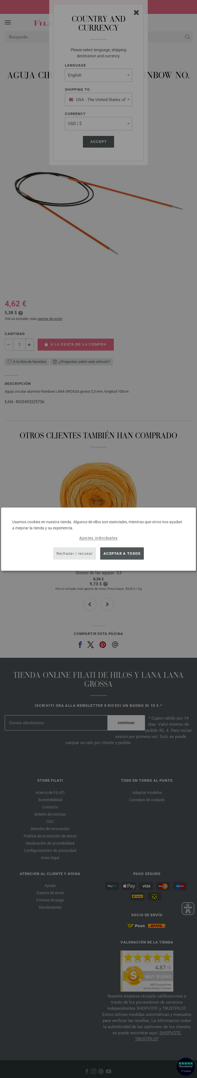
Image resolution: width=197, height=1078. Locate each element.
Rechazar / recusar (74, 553)
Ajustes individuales (98, 538)
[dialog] (98, 539)
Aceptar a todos (122, 553)
